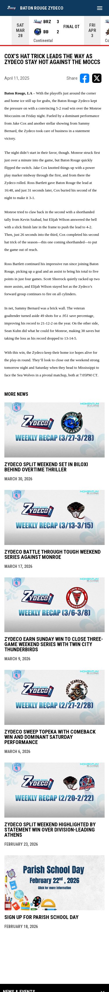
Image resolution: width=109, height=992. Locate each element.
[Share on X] (96, 78)
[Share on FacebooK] (84, 78)
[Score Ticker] (54, 30)
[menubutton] (99, 8)
